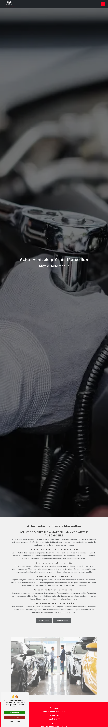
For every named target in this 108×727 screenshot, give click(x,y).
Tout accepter (14, 713)
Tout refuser (14, 717)
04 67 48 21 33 (54, 719)
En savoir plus (44, 613)
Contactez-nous (62, 613)
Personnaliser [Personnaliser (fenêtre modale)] (15, 721)
